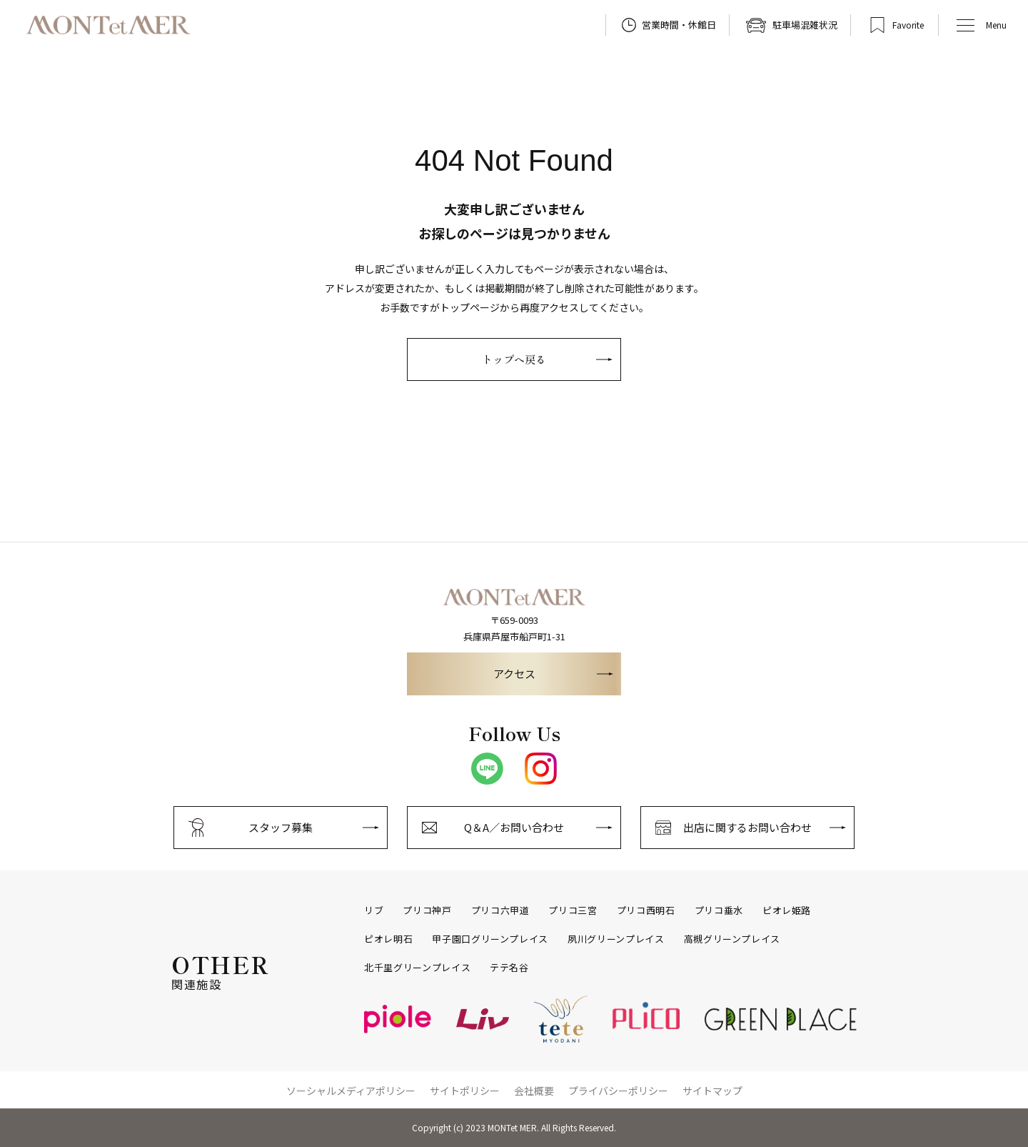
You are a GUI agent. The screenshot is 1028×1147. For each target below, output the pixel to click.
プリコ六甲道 (500, 910)
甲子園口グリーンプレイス (490, 939)
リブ (373, 910)
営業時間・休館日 (679, 24)
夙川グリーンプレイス (616, 939)
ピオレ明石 (388, 939)
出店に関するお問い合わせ (747, 827)
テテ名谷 (509, 967)
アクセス (514, 673)
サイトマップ (712, 1091)
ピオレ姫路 (786, 910)
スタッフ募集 (280, 827)
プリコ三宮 (572, 910)
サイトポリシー (465, 1091)
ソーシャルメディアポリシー (350, 1091)
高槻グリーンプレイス (732, 939)
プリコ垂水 (719, 910)
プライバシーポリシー (618, 1091)
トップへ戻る (514, 359)
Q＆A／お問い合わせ (514, 827)
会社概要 (534, 1091)
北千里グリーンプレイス (417, 967)
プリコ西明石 (646, 910)
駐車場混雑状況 (804, 24)
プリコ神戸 (427, 910)
